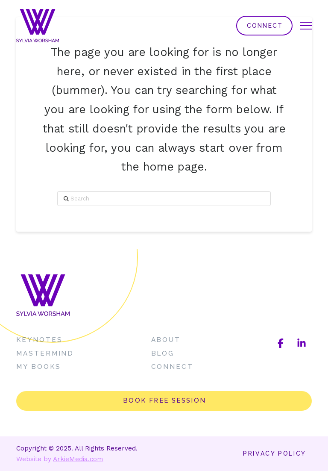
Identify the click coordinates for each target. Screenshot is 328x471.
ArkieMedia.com (78, 459)
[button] (306, 26)
